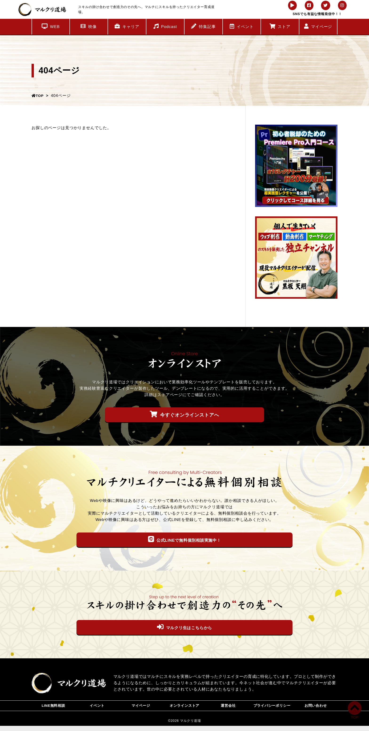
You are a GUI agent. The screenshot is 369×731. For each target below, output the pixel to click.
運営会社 (228, 708)
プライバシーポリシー (272, 708)
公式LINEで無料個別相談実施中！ (184, 539)
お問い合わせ (316, 708)
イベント (241, 26)
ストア (279, 26)
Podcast (165, 26)
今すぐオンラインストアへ (184, 414)
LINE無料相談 (53, 708)
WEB (51, 26)
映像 (88, 26)
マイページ (318, 26)
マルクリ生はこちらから (184, 627)
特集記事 (203, 26)
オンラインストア (185, 708)
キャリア (127, 26)
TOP (38, 95)
